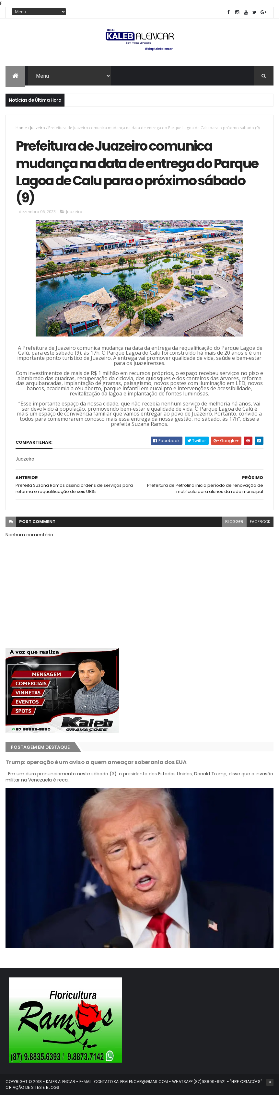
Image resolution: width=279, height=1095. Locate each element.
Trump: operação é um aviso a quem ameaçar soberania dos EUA (96, 762)
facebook (260, 521)
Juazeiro (37, 128)
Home (21, 128)
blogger (234, 521)
